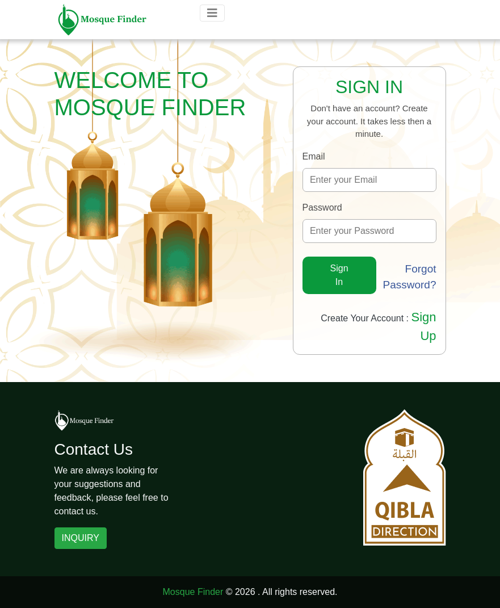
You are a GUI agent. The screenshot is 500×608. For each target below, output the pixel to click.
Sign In (339, 275)
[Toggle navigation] (212, 13)
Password (322, 207)
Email (313, 156)
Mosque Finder (193, 592)
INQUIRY (80, 538)
